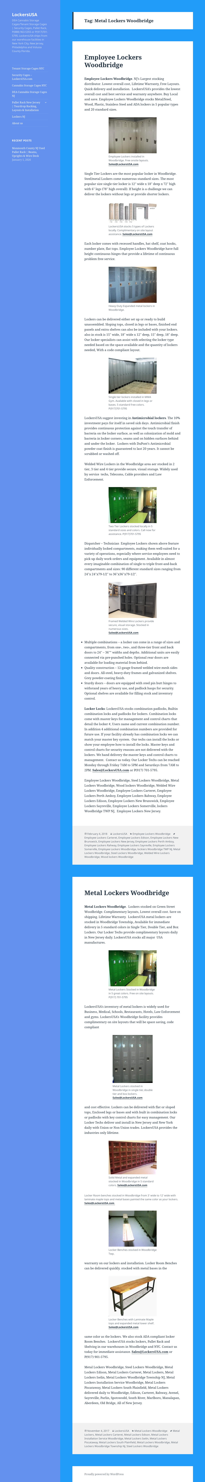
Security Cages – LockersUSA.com (22, 77)
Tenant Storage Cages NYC (28, 68)
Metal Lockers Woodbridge (126, 892)
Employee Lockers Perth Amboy (154, 841)
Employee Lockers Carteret (100, 837)
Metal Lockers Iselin (136, 1438)
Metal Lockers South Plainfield (117, 1442)
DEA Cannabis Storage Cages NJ (29, 94)
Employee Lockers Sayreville (135, 845)
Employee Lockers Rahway (100, 845)
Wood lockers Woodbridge (117, 857)
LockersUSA (24, 14)
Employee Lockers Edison (133, 837)
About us (17, 123)
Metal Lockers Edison (137, 1434)
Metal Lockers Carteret (109, 1434)
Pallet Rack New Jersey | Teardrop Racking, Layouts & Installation (26, 106)
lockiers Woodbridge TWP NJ (154, 849)
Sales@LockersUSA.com (124, 164)
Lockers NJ (18, 116)
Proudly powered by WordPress (104, 1474)
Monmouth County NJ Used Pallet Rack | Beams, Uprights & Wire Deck (28, 152)
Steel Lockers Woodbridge (127, 853)
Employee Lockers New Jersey (116, 841)
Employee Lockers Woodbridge (113, 61)
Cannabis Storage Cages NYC (29, 85)
